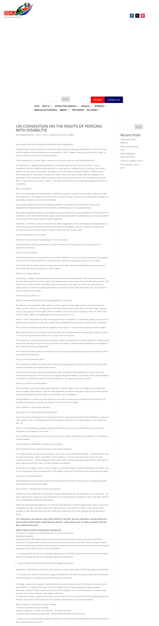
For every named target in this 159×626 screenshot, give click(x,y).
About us (46, 106)
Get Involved (92, 110)
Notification (99, 106)
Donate (98, 99)
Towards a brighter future (131, 160)
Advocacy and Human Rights (62, 135)
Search (139, 127)
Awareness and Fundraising (45, 110)
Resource (85, 106)
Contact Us (114, 99)
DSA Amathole (78, 110)
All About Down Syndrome (65, 106)
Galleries (63, 110)
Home (36, 106)
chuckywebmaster (26, 135)
